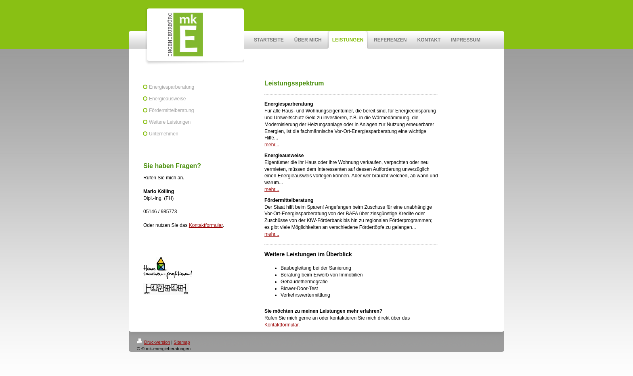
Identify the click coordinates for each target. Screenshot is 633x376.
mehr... (271, 144)
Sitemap (182, 342)
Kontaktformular (206, 225)
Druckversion (153, 342)
